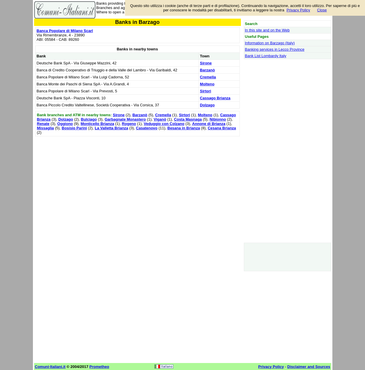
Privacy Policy (298, 10)
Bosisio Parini (74, 128)
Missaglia (45, 128)
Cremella (208, 77)
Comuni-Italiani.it (50, 366)
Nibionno (217, 119)
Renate (43, 123)
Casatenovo (147, 128)
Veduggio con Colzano (164, 123)
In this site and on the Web (267, 30)
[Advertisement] (137, 178)
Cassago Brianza (215, 98)
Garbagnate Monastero (125, 119)
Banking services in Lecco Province (275, 49)
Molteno (207, 84)
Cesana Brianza (222, 128)
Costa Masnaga (188, 119)
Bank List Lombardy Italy (265, 56)
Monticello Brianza (97, 123)
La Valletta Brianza (111, 128)
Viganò (160, 119)
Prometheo (99, 366)
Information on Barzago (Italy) (270, 43)
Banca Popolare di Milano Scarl (65, 31)
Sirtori (205, 91)
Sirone (205, 63)
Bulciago (89, 119)
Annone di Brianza (208, 123)
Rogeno (129, 123)
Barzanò (207, 70)
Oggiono (65, 123)
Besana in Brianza (183, 128)
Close (322, 10)
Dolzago (207, 105)
